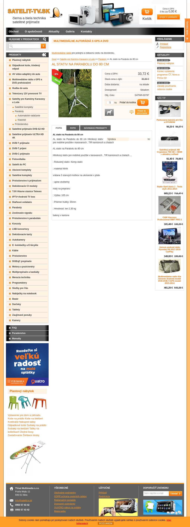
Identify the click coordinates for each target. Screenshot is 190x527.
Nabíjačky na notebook (24, 293)
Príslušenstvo (21, 124)
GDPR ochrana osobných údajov (70, 496)
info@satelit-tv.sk (23, 500)
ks (115, 102)
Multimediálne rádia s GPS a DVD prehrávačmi (27, 81)
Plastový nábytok (21, 60)
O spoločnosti (33, 31)
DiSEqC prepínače (22, 261)
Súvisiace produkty (95, 128)
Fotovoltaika (18, 159)
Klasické (22, 120)
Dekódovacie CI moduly (24, 186)
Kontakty (86, 31)
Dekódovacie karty (22, 234)
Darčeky (16, 304)
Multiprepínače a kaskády (25, 272)
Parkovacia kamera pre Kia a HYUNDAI (170, 121)
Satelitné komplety (24, 107)
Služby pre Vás (20, 288)
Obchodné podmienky (65, 492)
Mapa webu (60, 511)
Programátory (19, 282)
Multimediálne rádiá (61, 53)
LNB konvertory (20, 229)
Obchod (14, 31)
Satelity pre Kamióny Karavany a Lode (77, 59)
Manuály (16, 338)
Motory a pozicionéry (23, 266)
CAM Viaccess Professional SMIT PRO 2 (169, 218)
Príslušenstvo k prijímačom (26, 180)
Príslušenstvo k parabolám (26, 218)
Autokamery (18, 239)
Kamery (16, 320)
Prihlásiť (164, 44)
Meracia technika (21, 277)
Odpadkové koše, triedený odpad (26, 67)
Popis (59, 128)
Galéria (70, 31)
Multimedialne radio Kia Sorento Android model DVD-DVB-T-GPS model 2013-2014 (169, 279)
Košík (147, 15)
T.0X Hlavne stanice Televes (27, 191)
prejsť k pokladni (168, 17)
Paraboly (102, 59)
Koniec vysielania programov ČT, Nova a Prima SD (168, 74)
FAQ (14, 328)
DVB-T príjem (19, 148)
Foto (73, 128)
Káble (15, 250)
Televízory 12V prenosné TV (27, 93)
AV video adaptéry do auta (26, 74)
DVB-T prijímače (21, 143)
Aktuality (53, 31)
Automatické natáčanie (29, 115)
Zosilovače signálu (22, 213)
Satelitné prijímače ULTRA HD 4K (28, 136)
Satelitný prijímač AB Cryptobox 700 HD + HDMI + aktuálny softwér (169, 152)
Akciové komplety (21, 170)
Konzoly (16, 223)
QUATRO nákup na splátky (67, 507)
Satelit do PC (19, 164)
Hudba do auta (20, 88)
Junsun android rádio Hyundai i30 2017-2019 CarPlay (169, 249)
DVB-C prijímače (21, 154)
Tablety (16, 309)
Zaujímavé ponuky (22, 315)
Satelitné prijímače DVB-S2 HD (28, 129)
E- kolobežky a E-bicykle (25, 245)
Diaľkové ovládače (22, 202)
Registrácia (165, 47)
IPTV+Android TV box (23, 196)
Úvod (54, 59)
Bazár (15, 299)
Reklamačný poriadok (65, 500)
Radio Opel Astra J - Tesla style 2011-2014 (169, 187)
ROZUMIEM (106, 523)
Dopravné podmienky (64, 504)
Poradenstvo (19, 333)
